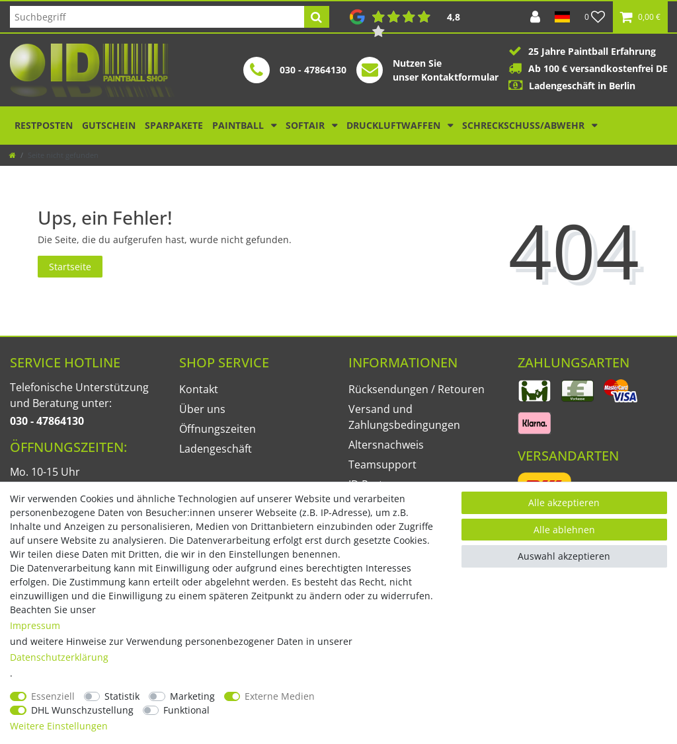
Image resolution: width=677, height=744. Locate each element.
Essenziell (53, 696)
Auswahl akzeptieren (564, 556)
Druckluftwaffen (394, 125)
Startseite (70, 266)
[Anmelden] (535, 16)
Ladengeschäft (215, 448)
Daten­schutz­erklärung (59, 657)
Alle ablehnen (564, 529)
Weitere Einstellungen (59, 726)
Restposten (44, 125)
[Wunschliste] (595, 16)
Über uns (202, 409)
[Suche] (316, 17)
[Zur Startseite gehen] (12, 155)
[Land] (562, 16)
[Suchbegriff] (157, 17)
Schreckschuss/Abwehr (524, 125)
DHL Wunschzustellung (82, 710)
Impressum (35, 625)
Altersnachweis (386, 444)
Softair (306, 125)
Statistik (121, 696)
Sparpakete (174, 125)
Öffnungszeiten (217, 429)
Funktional (186, 710)
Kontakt (198, 389)
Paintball (239, 125)
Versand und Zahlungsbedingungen (404, 417)
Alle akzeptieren (564, 502)
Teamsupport (382, 464)
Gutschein (109, 125)
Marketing (192, 696)
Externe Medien (280, 696)
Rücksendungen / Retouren (416, 389)
